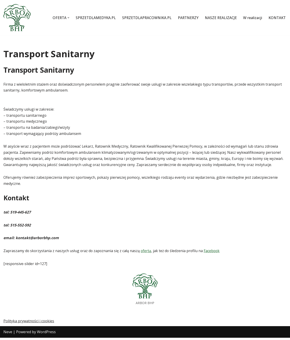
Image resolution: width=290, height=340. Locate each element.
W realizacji (252, 17)
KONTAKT (277, 17)
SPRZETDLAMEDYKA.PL (93, 17)
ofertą (147, 252)
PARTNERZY (187, 17)
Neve (7, 334)
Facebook (214, 252)
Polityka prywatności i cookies (28, 323)
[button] (66, 18)
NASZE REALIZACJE (220, 17)
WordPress (46, 334)
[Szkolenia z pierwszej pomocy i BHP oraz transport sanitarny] (17, 17)
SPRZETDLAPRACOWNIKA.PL (145, 17)
